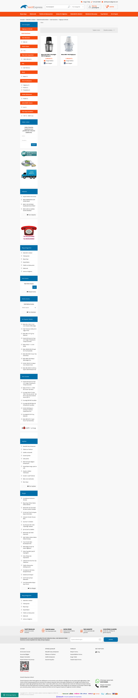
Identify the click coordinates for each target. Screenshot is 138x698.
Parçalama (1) (26, 90)
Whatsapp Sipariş (9, 695)
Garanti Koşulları (49, 659)
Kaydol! (34, 144)
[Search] (58, 7)
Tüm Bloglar (32, 588)
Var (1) (24, 107)
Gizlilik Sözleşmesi (50, 657)
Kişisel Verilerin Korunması (27, 659)
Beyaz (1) (25, 76)
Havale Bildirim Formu (76, 654)
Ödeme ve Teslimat (50, 654)
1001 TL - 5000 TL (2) (28, 116)
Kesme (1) (25, 87)
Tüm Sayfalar (31, 486)
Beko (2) (25, 42)
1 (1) (24, 50)
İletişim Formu (74, 652)
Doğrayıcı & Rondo (63, 19)
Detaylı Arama (31, 292)
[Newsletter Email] (86, 639)
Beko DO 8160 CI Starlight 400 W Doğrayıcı (48, 55)
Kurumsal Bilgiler (24, 654)
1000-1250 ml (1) (27, 59)
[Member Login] (94, 7)
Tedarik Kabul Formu (75, 659)
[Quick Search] (26, 287)
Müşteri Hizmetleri (25, 657)
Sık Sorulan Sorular (25, 652)
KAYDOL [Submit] (111, 639)
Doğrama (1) (26, 85)
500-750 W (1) (26, 68)
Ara (34, 287)
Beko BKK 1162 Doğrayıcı (68, 54)
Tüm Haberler (31, 215)
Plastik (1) (25, 98)
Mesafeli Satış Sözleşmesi (52, 652)
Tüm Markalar (31, 312)
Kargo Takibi (73, 657)
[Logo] (31, 7)
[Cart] (111, 7)
